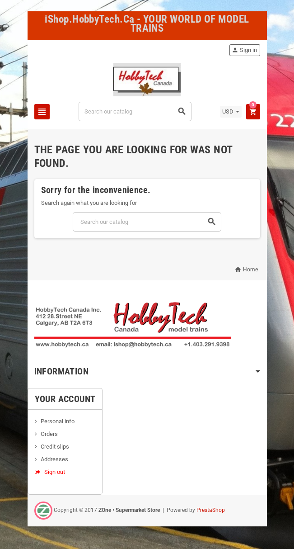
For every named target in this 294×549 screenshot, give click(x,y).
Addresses (54, 459)
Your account (65, 398)
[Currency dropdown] (231, 112)
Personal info (58, 421)
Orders (49, 434)
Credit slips (55, 446)
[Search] (135, 111)
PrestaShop (210, 510)
